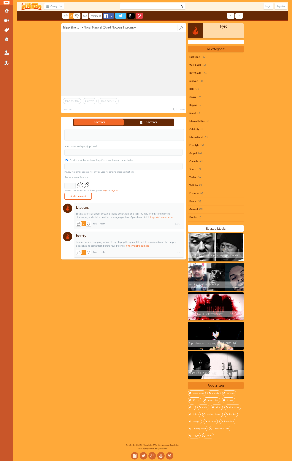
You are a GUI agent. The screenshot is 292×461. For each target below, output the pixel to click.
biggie (196, 435)
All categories (216, 49)
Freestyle (194, 145)
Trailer (192, 177)
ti (193, 407)
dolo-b (196, 414)
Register (6, 62)
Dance (192, 201)
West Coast (195, 65)
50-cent (196, 400)
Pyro (224, 26)
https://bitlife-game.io (137, 245)
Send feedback (131, 445)
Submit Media (6, 20)
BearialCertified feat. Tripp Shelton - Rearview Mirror (215, 255)
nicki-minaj (234, 407)
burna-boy (229, 421)
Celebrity (194, 129)
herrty (81, 236)
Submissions (6, 39)
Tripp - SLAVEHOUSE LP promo (204, 314)
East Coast (194, 57)
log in (105, 190)
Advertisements (163, 445)
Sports (192, 169)
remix (209, 435)
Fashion (193, 217)
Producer (194, 193)
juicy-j (218, 407)
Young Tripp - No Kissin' (200, 373)
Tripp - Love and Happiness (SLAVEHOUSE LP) (212, 343)
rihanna (230, 400)
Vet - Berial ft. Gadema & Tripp (204, 284)
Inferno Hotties (197, 121)
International (196, 137)
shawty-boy (213, 400)
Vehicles (193, 185)
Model (192, 113)
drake (204, 407)
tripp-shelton (72, 101)
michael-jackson (221, 428)
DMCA (139, 445)
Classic (192, 97)
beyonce (231, 393)
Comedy (193, 161)
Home (6, 11)
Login (6, 52)
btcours (82, 207)
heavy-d (196, 421)
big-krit (232, 414)
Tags (6, 30)
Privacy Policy (148, 445)
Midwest (193, 81)
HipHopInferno (148, 448)
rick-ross (212, 421)
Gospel (193, 153)
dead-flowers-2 (108, 101)
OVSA (155, 445)
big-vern (89, 101)
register (114, 190)
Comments (99, 122)
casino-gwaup (199, 428)
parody (215, 393)
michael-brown (214, 414)
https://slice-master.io (161, 217)
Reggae (193, 105)
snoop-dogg (198, 393)
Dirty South (195, 73)
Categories (56, 6)
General (193, 209)
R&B (191, 89)
